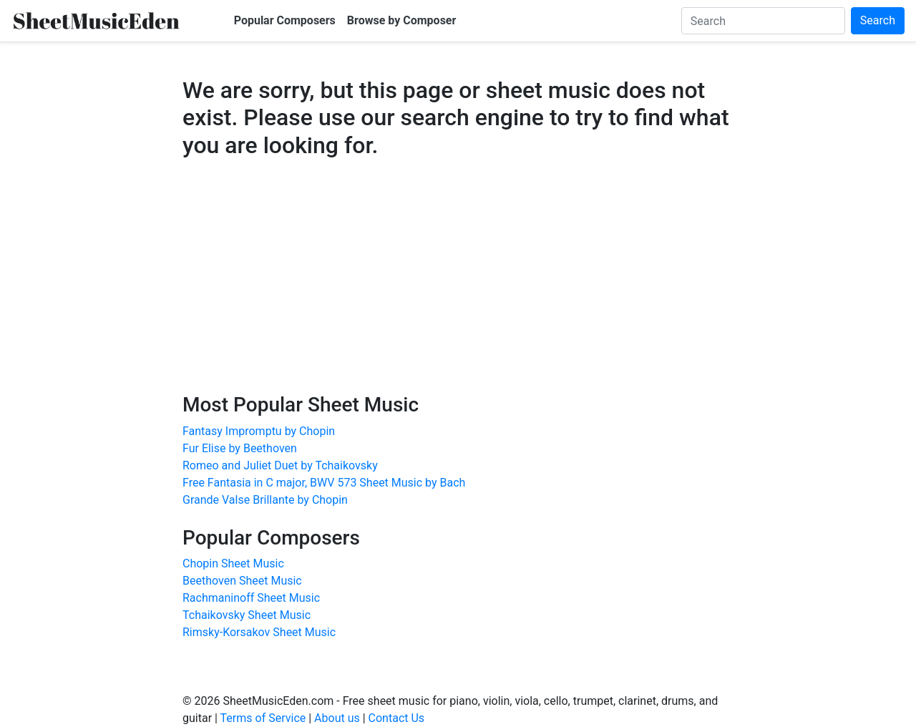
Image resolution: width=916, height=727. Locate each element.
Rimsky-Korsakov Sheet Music (259, 632)
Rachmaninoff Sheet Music (251, 598)
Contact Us (397, 718)
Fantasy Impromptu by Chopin (258, 431)
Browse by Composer (402, 20)
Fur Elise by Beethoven (239, 448)
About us (337, 718)
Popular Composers (285, 20)
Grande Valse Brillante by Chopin (265, 500)
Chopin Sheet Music (233, 563)
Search (877, 20)
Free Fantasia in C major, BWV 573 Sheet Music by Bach (323, 482)
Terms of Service (263, 718)
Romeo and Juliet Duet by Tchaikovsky (280, 465)
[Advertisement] (458, 289)
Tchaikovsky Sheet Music (246, 615)
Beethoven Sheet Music (242, 580)
